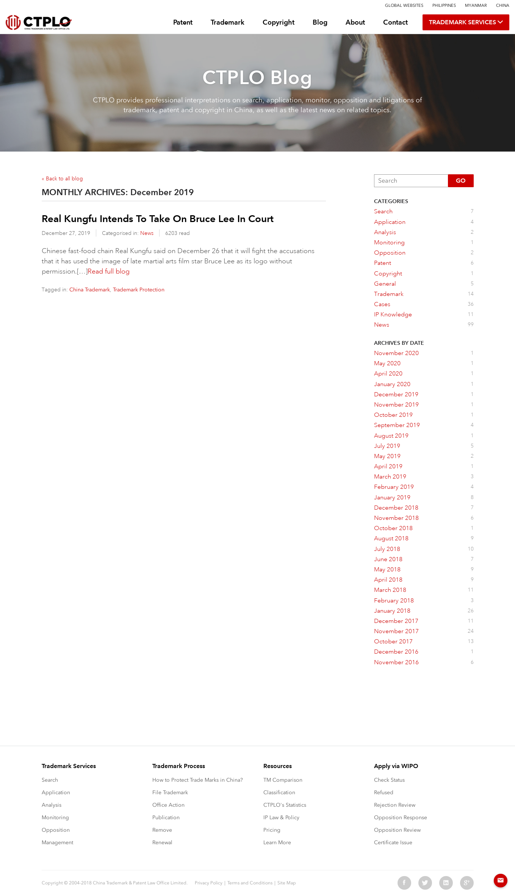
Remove (162, 830)
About (355, 22)
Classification (279, 792)
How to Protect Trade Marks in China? (197, 780)
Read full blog (109, 271)
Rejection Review (394, 805)
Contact (395, 22)
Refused (383, 792)
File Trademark (170, 792)
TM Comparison (282, 780)
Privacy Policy (208, 883)
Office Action (168, 805)
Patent (183, 22)
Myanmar (476, 5)
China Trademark (89, 289)
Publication (166, 817)
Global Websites (404, 5)
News (146, 233)
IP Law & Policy (281, 817)
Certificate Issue (393, 842)
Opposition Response (400, 817)
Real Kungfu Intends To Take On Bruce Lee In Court (158, 219)
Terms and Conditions (249, 883)
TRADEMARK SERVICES (466, 22)
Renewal (162, 842)
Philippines (444, 5)
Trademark (227, 22)
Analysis (51, 805)
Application (56, 792)
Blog (320, 22)
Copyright (278, 22)
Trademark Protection (138, 289)
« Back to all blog (62, 178)
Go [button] (461, 180)
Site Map (286, 883)
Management (57, 842)
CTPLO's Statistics (284, 805)
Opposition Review (397, 830)
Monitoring (55, 817)
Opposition (56, 830)
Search (50, 780)
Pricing (271, 830)
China (502, 5)
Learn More (277, 842)
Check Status (389, 780)
